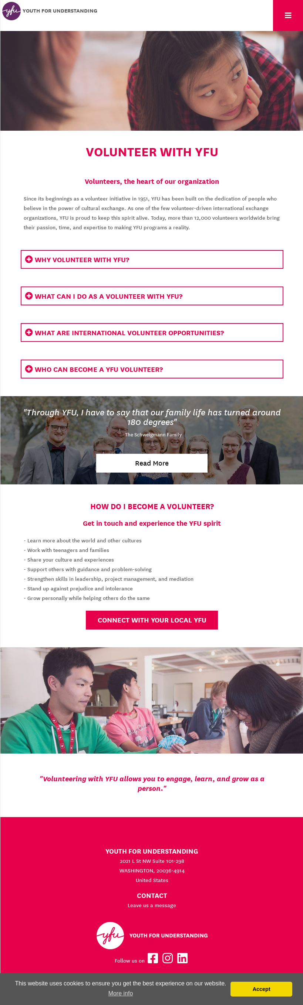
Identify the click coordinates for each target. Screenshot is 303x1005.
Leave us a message (152, 905)
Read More (152, 463)
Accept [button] (261, 989)
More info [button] (120, 993)
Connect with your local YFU (152, 619)
